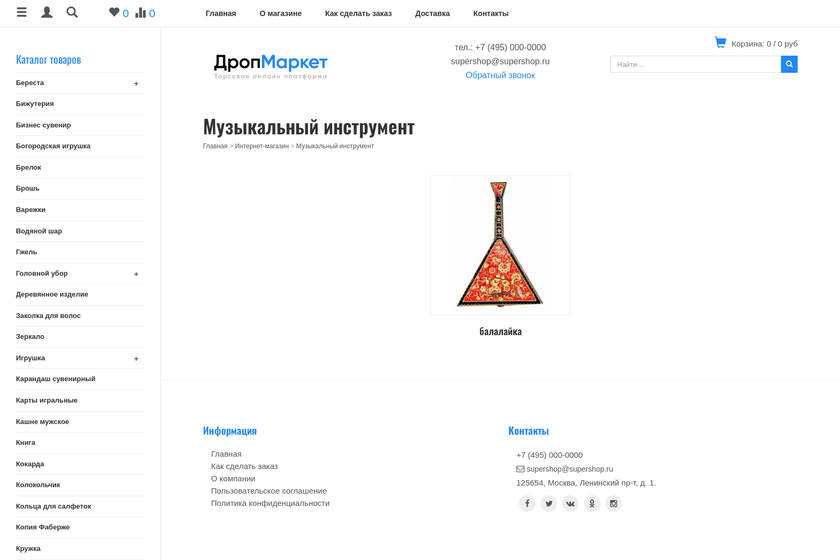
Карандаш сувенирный (56, 379)
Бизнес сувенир (43, 125)
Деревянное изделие (52, 294)
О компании (233, 478)
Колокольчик (38, 485)
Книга (25, 442)
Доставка (432, 13)
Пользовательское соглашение (269, 490)
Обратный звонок (500, 75)
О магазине (281, 13)
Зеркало (30, 336)
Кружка (28, 548)
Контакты (491, 13)
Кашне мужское (42, 422)
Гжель (27, 252)
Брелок (28, 167)
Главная (221, 13)
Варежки (31, 210)
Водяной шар (39, 231)
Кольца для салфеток (53, 506)
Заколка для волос (48, 316)
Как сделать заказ (358, 13)
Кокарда (30, 464)
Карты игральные (47, 400)
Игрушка (30, 358)
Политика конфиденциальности (270, 503)
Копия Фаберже (43, 527)
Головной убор (42, 273)
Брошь (28, 188)
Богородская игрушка (53, 146)
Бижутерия (35, 104)
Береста (30, 83)
